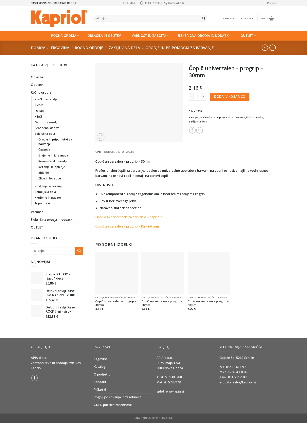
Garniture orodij (46, 122)
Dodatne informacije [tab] (119, 152)
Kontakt (247, 18)
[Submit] (203, 18)
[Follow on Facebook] (34, 378)
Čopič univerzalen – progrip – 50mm (162, 303)
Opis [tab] (98, 152)
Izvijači (39, 111)
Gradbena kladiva (47, 128)
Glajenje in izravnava (53, 155)
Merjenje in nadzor (48, 197)
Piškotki (100, 389)
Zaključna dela (124, 47)
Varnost (37, 212)
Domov (38, 47)
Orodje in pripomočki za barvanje (180, 47)
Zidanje (43, 173)
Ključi (38, 116)
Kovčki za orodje (46, 99)
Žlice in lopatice (49, 178)
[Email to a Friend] (199, 130)
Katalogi (100, 366)
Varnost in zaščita (150, 35)
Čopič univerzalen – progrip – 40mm (115, 303)
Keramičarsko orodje (52, 161)
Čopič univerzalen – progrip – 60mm (208, 303)
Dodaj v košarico (229, 96)
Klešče (39, 105)
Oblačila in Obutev (105, 35)
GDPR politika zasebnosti (113, 405)
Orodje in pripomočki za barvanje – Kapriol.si (129, 217)
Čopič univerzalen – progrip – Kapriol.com (127, 226)
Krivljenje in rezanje (49, 186)
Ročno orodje (89, 47)
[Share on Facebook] (192, 130)
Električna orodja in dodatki (204, 35)
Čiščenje (44, 150)
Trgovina (229, 18)
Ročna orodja (65, 35)
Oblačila (37, 77)
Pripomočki (42, 203)
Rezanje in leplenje (51, 167)
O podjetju (102, 374)
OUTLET (248, 35)
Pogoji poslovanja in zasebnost (117, 397)
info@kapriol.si (244, 382)
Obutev (37, 85)
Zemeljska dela (45, 192)
